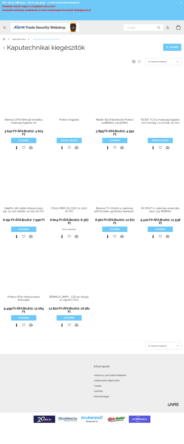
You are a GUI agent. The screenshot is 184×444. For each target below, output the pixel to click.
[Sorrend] (163, 61)
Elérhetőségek (101, 396)
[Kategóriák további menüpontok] (4, 27)
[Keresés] (143, 27)
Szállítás (98, 391)
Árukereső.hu (92, 421)
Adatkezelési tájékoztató (106, 380)
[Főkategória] (4, 39)
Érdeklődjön (69, 140)
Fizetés (97, 386)
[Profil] (167, 27)
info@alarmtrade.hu (67, 2)
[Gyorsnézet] (16, 147)
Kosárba (23, 140)
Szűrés (173, 47)
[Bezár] (181, 2)
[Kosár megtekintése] (176, 27)
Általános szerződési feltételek (110, 375)
